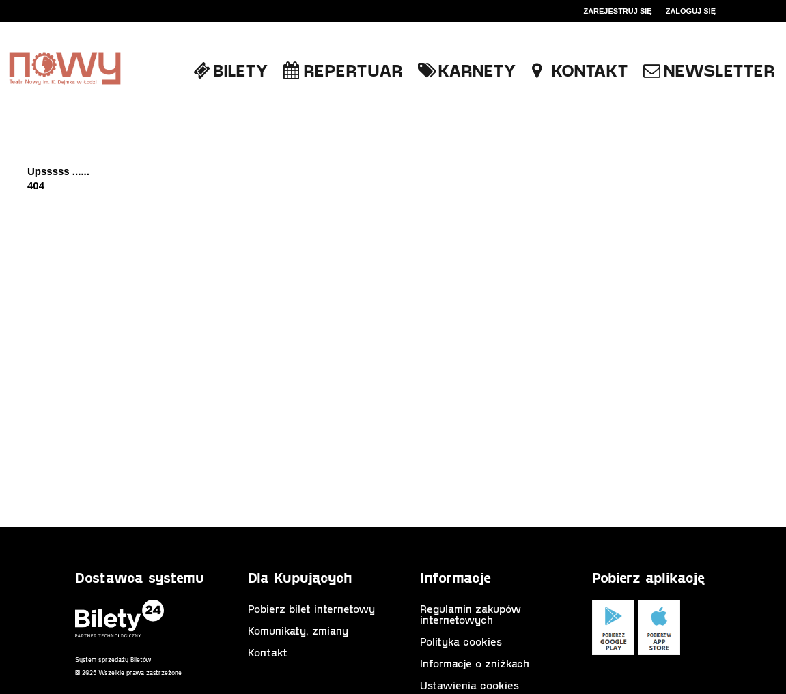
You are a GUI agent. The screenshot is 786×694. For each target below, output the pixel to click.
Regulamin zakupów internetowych (470, 614)
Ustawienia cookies (469, 684)
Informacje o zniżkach (474, 662)
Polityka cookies (461, 641)
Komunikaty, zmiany (298, 630)
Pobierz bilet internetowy (311, 608)
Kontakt (267, 652)
